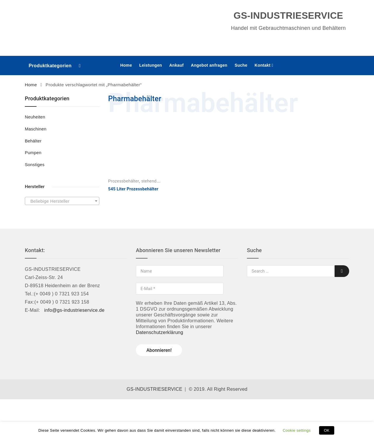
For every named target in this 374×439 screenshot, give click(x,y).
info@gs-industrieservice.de (74, 310)
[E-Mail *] (180, 289)
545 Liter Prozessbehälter (133, 189)
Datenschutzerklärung (159, 332)
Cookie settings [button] (297, 430)
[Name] (180, 271)
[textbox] (62, 201)
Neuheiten (35, 117)
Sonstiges (34, 164)
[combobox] (62, 201)
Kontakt (262, 65)
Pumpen (33, 152)
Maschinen (35, 129)
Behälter (33, 141)
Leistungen (150, 65)
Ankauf (176, 65)
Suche (241, 65)
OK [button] (326, 430)
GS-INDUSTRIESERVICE (154, 389)
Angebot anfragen (209, 65)
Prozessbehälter (123, 181)
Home (126, 65)
